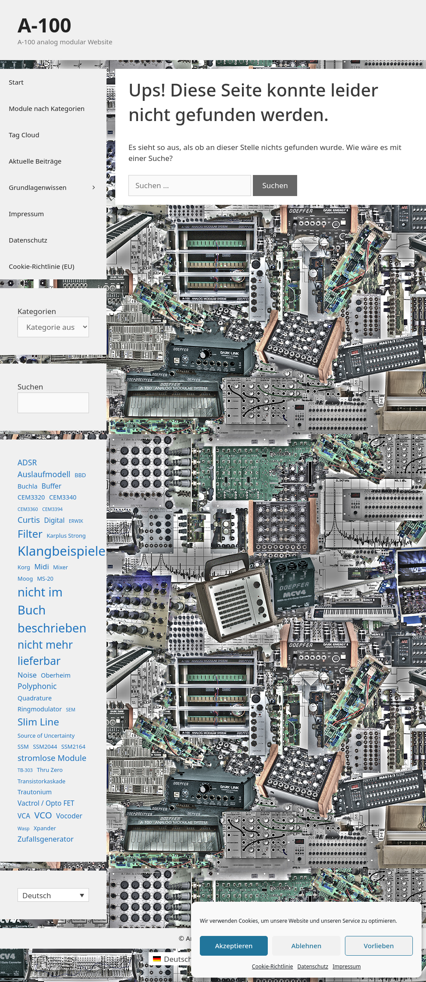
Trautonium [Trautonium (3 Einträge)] (35, 792)
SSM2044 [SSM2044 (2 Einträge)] (45, 746)
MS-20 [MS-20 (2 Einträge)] (45, 578)
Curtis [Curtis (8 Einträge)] (29, 519)
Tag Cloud (24, 134)
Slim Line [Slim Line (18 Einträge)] (38, 721)
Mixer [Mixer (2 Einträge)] (60, 567)
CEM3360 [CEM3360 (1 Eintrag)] (28, 509)
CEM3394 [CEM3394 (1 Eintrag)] (52, 509)
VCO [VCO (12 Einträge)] (43, 815)
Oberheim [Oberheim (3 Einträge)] (56, 675)
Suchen (30, 387)
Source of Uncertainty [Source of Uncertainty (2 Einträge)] (46, 735)
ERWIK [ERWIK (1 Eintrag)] (76, 521)
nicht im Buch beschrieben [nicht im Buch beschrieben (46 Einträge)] (52, 610)
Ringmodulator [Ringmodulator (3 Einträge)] (40, 709)
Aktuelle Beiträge (35, 161)
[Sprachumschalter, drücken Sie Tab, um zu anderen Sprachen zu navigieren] (53, 895)
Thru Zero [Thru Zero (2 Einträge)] (50, 770)
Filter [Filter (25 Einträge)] (30, 533)
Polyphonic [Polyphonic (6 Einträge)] (37, 686)
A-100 (44, 24)
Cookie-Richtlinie (272, 966)
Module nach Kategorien (47, 108)
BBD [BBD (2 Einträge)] (80, 475)
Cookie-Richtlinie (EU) (41, 266)
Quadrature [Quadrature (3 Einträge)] (35, 698)
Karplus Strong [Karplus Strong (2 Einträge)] (65, 535)
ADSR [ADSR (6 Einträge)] (27, 462)
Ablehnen (306, 945)
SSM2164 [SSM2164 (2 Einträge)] (73, 746)
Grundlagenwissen (57, 187)
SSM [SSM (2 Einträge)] (23, 746)
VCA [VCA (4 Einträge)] (24, 816)
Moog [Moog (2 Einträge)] (25, 578)
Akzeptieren (234, 945)
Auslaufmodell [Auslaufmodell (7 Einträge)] (44, 474)
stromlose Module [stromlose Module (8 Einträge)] (52, 757)
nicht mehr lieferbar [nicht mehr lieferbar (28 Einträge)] (45, 652)
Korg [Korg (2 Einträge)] (24, 567)
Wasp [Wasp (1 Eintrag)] (23, 828)
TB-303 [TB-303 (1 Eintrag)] (25, 770)
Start (16, 82)
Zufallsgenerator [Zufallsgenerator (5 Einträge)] (46, 839)
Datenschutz (313, 966)
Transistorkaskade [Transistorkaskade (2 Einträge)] (41, 781)
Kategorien (37, 311)
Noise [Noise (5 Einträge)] (27, 675)
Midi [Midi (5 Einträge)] (41, 566)
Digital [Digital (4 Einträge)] (54, 520)
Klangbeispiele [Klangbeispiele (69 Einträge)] (62, 551)
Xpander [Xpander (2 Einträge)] (45, 828)
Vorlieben (379, 945)
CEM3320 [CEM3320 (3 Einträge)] (31, 497)
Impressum (347, 966)
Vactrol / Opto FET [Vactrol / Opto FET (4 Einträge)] (46, 803)
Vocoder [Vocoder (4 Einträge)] (69, 816)
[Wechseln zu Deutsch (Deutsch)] (173, 958)
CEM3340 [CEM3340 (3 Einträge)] (63, 497)
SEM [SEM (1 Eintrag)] (70, 710)
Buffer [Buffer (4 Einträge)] (51, 486)
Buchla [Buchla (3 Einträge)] (27, 486)
